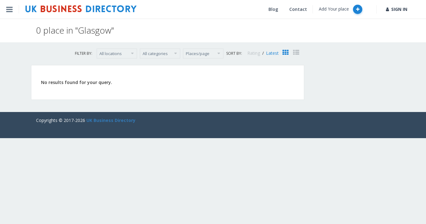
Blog (273, 9)
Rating (254, 53)
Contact (298, 9)
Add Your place (340, 9)
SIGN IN (396, 9)
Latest (272, 53)
